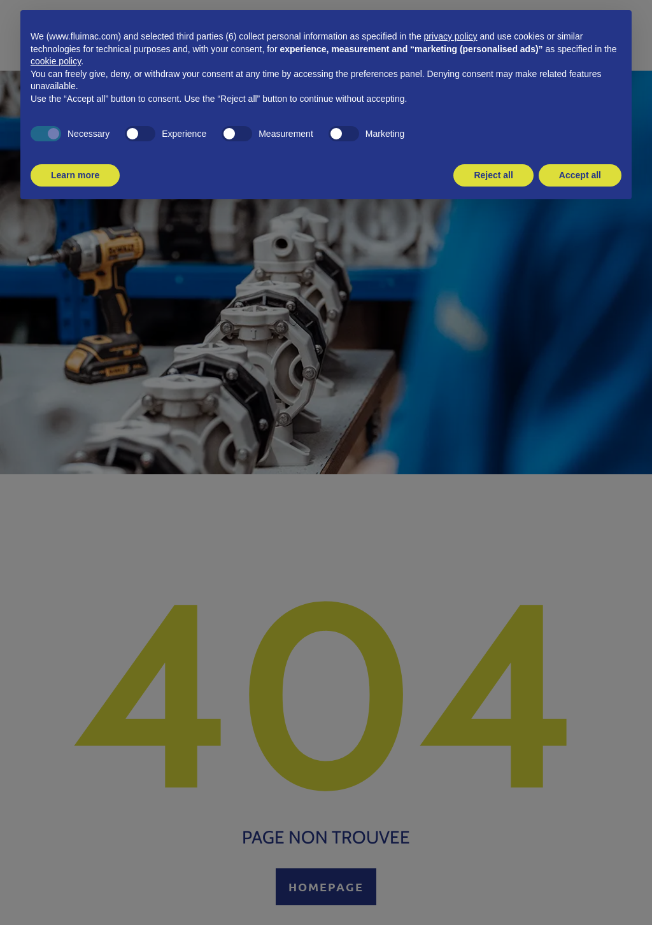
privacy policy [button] (451, 36)
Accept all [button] (580, 175)
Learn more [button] (75, 175)
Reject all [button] (493, 175)
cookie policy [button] (56, 61)
